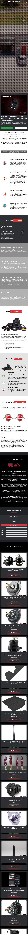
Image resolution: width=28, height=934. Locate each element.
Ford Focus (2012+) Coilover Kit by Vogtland (14, 772)
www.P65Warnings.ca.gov (14, 152)
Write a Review (14, 525)
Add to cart (7, 127)
